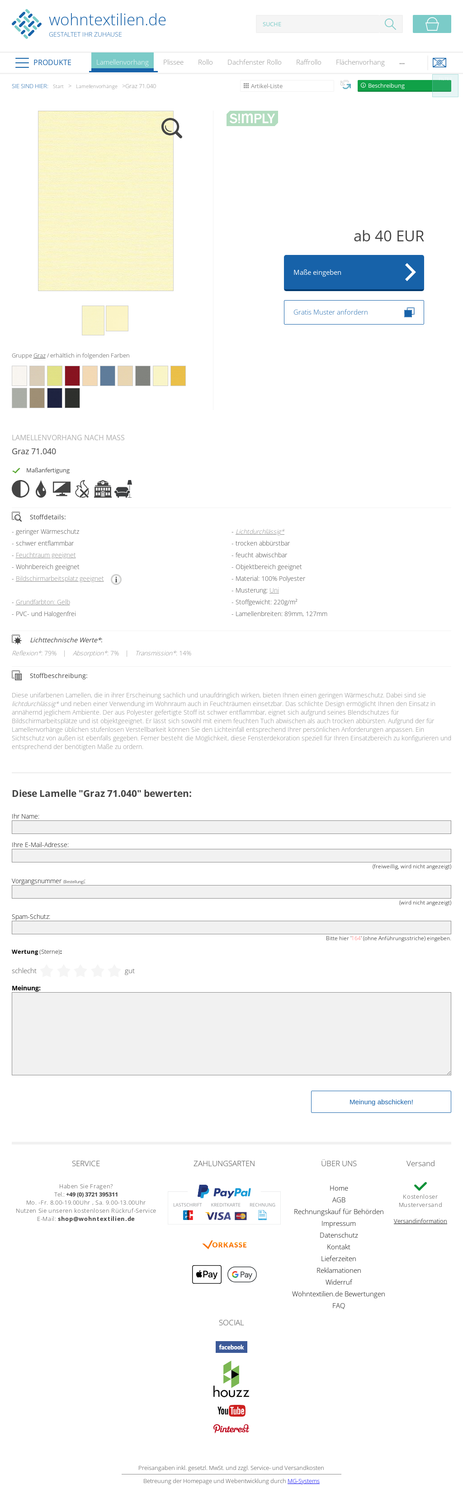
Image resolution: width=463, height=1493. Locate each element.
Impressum (338, 1223)
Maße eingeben (317, 272)
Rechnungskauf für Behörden (339, 1211)
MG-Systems (304, 1481)
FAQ (338, 1305)
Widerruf (339, 1281)
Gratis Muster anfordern (354, 312)
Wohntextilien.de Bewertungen (338, 1293)
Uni (274, 590)
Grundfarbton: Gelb (43, 602)
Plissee (173, 61)
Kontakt (338, 1246)
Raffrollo (308, 61)
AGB (338, 1199)
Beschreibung (386, 85)
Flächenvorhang (360, 61)
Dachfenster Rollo (254, 61)
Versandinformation (420, 1221)
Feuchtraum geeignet (46, 555)
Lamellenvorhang (122, 64)
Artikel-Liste (267, 86)
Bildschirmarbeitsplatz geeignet (60, 578)
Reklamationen (339, 1270)
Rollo (205, 61)
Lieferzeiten (338, 1258)
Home (339, 1187)
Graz (39, 355)
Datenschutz (339, 1234)
